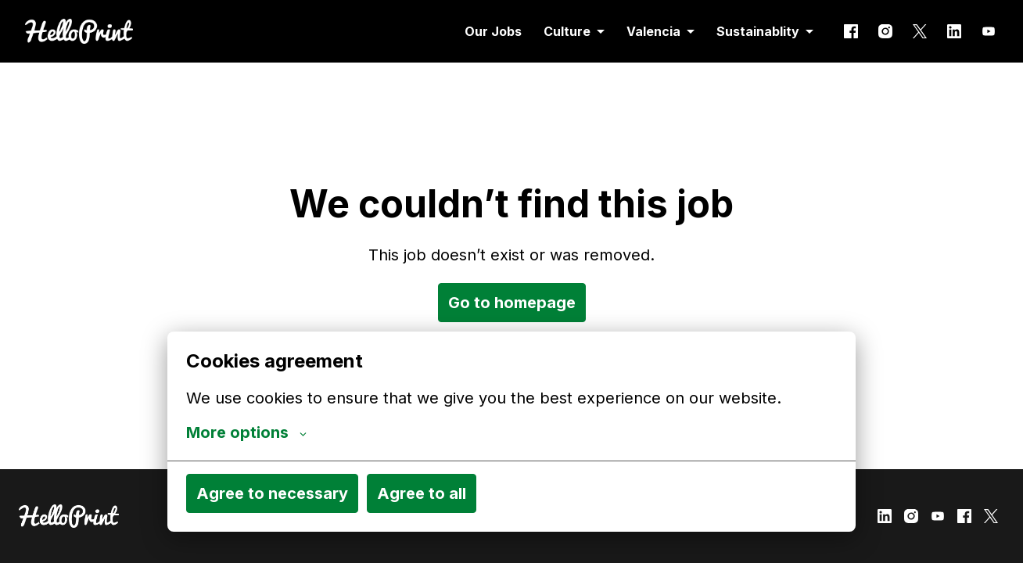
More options (246, 432)
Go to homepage (512, 302)
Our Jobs (493, 31)
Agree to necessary (272, 493)
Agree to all (421, 493)
